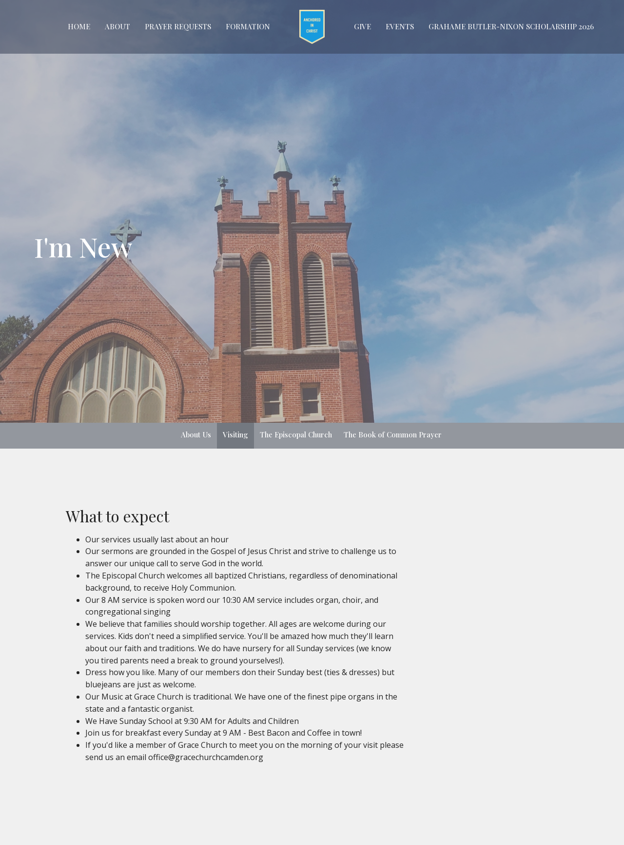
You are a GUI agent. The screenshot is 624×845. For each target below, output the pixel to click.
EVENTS (400, 26)
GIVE (362, 26)
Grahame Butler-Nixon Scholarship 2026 (511, 26)
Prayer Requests (178, 26)
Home (79, 26)
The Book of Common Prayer (393, 434)
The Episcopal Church (296, 434)
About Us (196, 434)
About (117, 26)
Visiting (235, 434)
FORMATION (248, 26)
